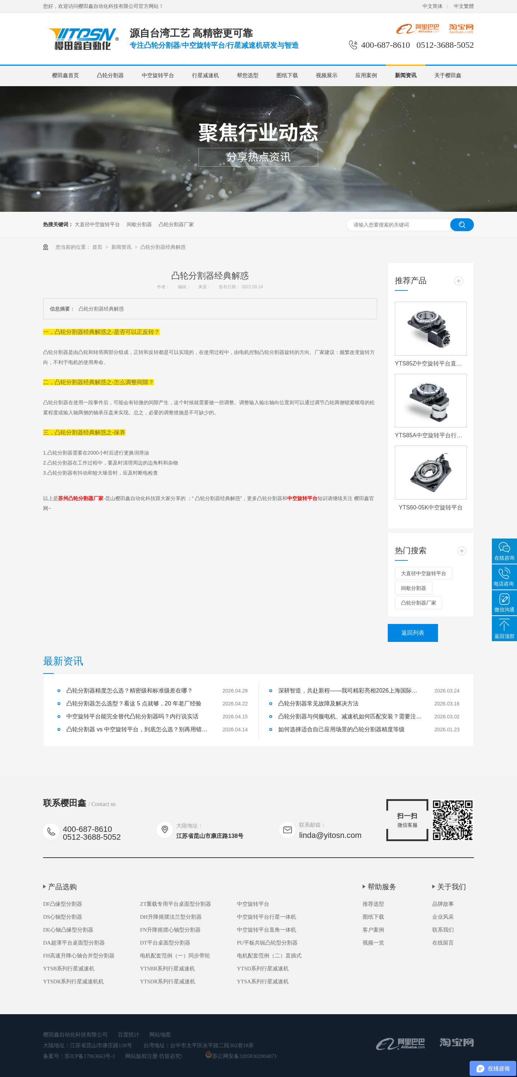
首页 (98, 247)
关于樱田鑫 (447, 75)
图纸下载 (287, 75)
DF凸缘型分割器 (62, 904)
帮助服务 (382, 886)
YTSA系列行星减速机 (263, 981)
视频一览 (373, 943)
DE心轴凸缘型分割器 (68, 930)
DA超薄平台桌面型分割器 (74, 943)
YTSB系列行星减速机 (68, 968)
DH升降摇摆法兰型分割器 (171, 917)
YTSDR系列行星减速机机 (73, 981)
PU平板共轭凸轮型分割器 (267, 943)
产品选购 (62, 886)
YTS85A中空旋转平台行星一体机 (431, 435)
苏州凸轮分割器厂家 (80, 498)
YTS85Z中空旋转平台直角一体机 (431, 363)
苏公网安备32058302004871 (241, 1056)
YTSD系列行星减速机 (263, 968)
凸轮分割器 (110, 75)
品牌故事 (443, 904)
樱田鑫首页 (65, 75)
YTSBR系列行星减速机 (167, 968)
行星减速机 (205, 75)
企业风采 (443, 917)
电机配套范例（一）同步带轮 (175, 956)
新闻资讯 (405, 75)
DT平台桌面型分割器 (165, 943)
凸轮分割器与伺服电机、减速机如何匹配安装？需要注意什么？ (350, 716)
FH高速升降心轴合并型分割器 (79, 956)
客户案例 (373, 930)
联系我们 (443, 930)
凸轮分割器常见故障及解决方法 (318, 703)
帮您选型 (247, 75)
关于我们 (451, 886)
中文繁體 (464, 6)
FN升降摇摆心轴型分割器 (170, 930)
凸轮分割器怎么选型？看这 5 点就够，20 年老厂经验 (133, 703)
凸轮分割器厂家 (176, 224)
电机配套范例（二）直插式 (269, 956)
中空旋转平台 (158, 75)
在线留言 (443, 943)
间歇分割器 (139, 224)
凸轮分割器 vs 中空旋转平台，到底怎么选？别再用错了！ (138, 729)
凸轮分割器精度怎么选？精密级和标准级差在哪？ (129, 690)
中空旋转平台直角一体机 (266, 930)
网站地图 (160, 1035)
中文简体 (433, 6)
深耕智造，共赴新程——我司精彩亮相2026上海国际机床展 (350, 690)
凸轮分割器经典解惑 (163, 247)
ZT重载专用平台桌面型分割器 (175, 904)
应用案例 (366, 75)
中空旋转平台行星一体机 (266, 917)
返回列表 (412, 633)
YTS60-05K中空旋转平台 (431, 507)
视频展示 (326, 75)
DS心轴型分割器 (62, 917)
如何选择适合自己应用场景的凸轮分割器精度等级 (341, 729)
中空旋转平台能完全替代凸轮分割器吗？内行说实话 (132, 716)
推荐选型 (373, 904)
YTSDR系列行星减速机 (167, 981)
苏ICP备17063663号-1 (90, 1056)
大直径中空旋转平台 (97, 224)
